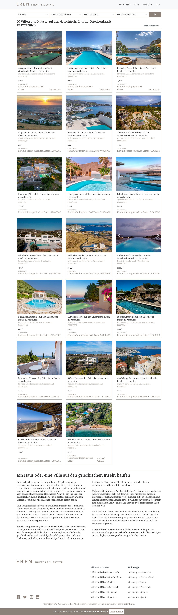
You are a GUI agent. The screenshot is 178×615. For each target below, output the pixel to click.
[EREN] (35, 4)
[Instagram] (31, 597)
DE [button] (158, 4)
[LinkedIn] (37, 597)
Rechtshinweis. (105, 604)
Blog (136, 4)
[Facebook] (18, 597)
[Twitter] (25, 597)
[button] (20, 48)
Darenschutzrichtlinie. (124, 604)
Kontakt (147, 4)
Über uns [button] (125, 4)
